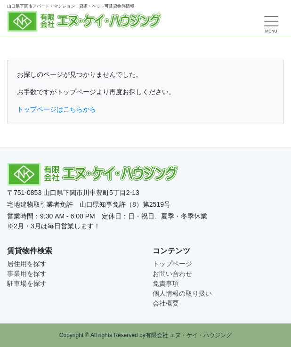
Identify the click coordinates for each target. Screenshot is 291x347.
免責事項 (166, 283)
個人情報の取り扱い (182, 293)
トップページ (172, 263)
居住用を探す (27, 263)
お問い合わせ (172, 273)
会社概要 (166, 303)
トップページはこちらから (56, 109)
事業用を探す (27, 273)
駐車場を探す (27, 283)
